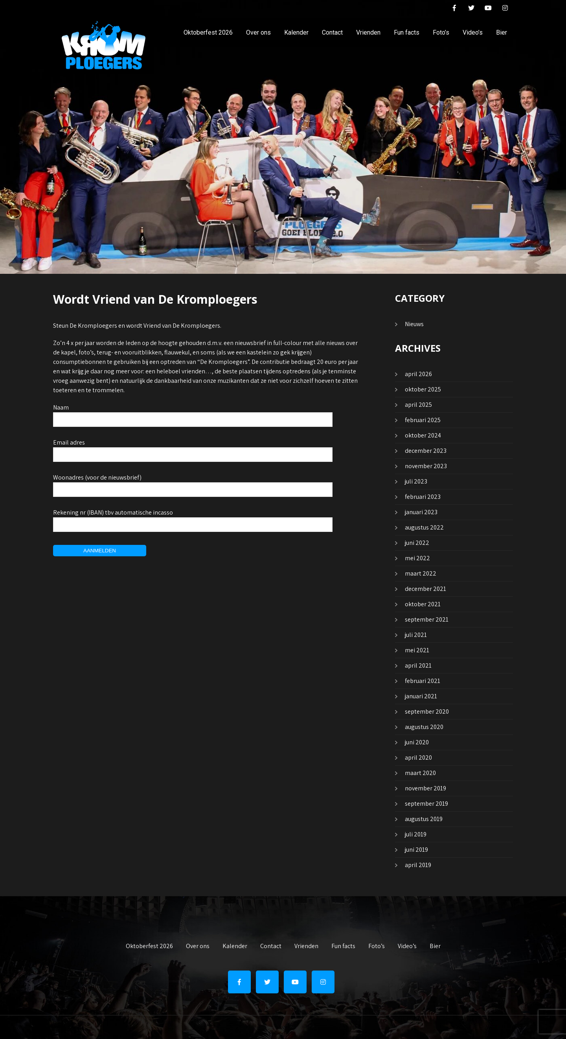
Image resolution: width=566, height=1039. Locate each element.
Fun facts (406, 32)
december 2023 (426, 451)
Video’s (473, 32)
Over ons (258, 32)
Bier (501, 32)
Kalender (296, 32)
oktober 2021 (423, 604)
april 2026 (418, 374)
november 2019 (425, 788)
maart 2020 (420, 773)
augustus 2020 (424, 727)
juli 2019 (415, 834)
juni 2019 (416, 849)
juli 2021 (416, 635)
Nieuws (414, 324)
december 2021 (425, 589)
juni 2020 (417, 742)
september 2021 (426, 619)
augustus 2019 (424, 819)
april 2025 (418, 404)
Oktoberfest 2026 (208, 32)
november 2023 (426, 466)
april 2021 (418, 665)
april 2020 (418, 757)
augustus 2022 (424, 527)
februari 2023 (423, 497)
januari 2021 (421, 696)
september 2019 (426, 803)
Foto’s (441, 32)
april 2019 (418, 865)
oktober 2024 (423, 435)
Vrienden (368, 32)
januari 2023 (421, 512)
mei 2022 (417, 558)
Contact (332, 32)
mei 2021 (417, 650)
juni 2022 (417, 543)
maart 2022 (420, 573)
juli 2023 (416, 481)
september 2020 (427, 711)
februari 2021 (422, 681)
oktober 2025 (423, 389)
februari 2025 (423, 420)
